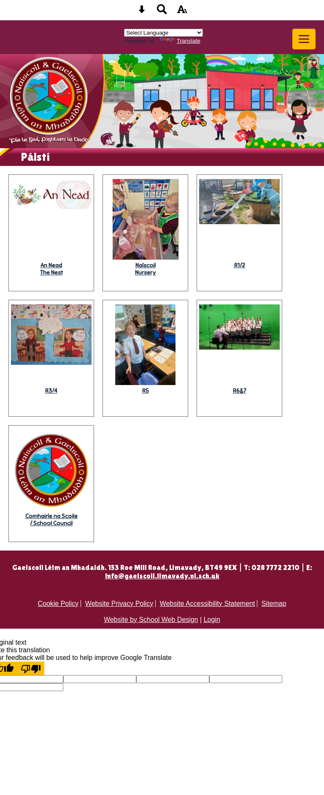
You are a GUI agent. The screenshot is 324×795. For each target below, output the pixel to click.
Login (212, 619)
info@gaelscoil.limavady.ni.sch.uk (162, 576)
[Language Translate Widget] (163, 33)
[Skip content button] (141, 12)
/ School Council (51, 520)
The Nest (51, 269)
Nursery (145, 269)
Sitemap (274, 603)
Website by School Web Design (151, 619)
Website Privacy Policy (119, 603)
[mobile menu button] (304, 39)
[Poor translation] (30, 668)
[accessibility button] (182, 12)
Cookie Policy (58, 603)
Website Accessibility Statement (207, 603)
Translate (180, 41)
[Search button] (162, 12)
